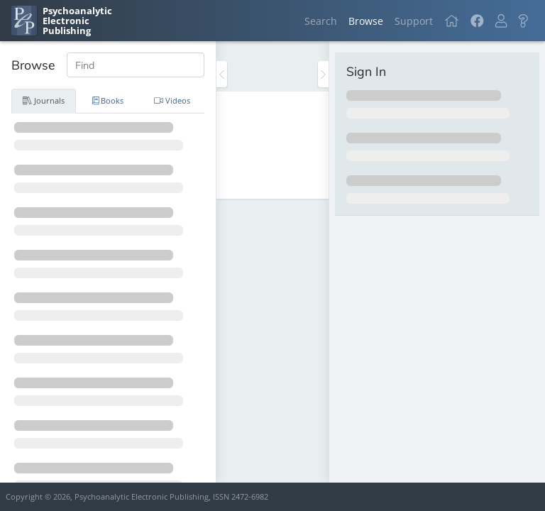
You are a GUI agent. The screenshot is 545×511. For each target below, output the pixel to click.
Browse (365, 21)
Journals (44, 100)
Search (320, 21)
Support (414, 21)
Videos (172, 100)
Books (108, 100)
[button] (501, 21)
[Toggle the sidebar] (221, 74)
